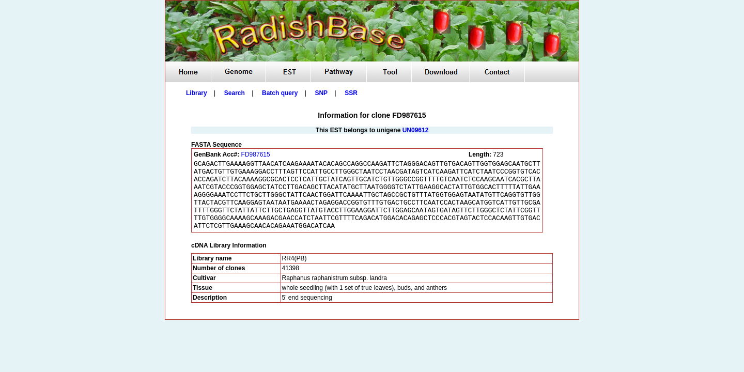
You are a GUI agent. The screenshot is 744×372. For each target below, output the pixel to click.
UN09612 (415, 130)
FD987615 (255, 154)
